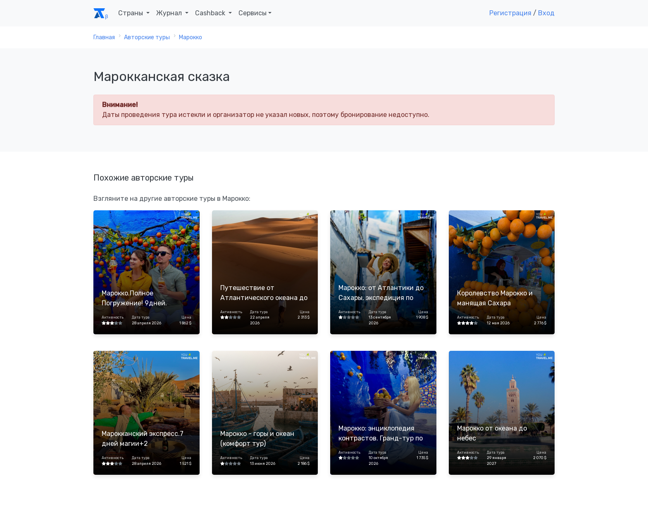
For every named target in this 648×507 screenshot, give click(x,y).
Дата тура (141, 317)
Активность (113, 317)
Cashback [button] (211, 13)
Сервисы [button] (252, 13)
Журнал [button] (169, 13)
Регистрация (510, 13)
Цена (186, 317)
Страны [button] (131, 13)
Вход (546, 13)
